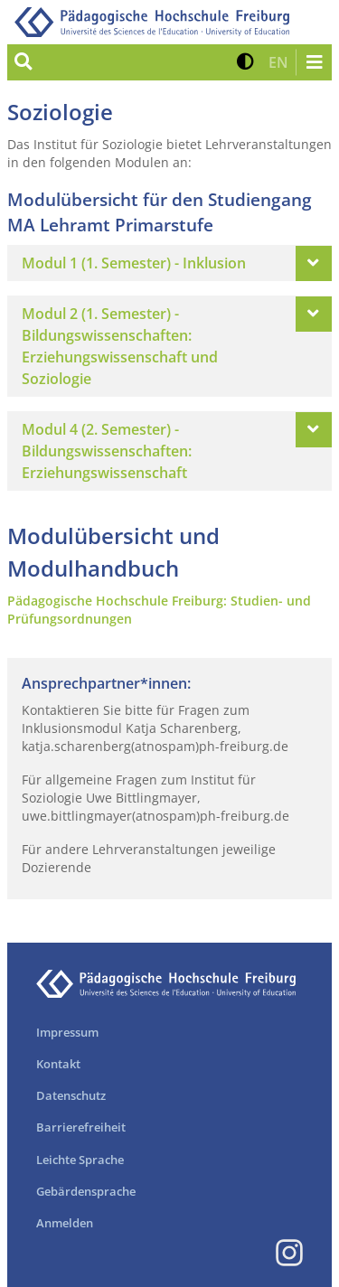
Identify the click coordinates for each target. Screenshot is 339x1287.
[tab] (169, 263)
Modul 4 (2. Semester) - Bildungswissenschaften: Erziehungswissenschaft (107, 451)
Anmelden (64, 1223)
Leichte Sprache (80, 1159)
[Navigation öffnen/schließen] (314, 62)
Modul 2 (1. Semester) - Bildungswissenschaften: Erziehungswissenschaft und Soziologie (120, 346)
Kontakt (58, 1064)
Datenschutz (71, 1095)
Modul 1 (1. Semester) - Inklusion (134, 263)
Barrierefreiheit (81, 1127)
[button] (245, 62)
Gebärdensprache (86, 1191)
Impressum (67, 1032)
